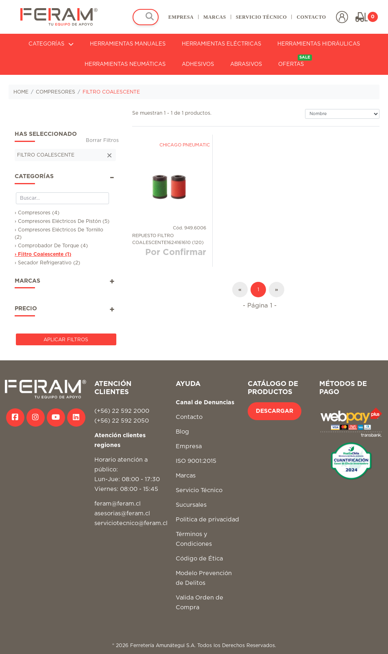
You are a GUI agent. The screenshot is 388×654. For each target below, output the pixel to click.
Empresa (189, 446)
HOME (20, 91)
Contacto (189, 417)
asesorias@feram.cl (122, 513)
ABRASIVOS (246, 64)
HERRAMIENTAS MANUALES (128, 44)
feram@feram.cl (117, 504)
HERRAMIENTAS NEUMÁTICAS (125, 64)
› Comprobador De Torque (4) (51, 245)
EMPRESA (180, 17)
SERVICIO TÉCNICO (261, 17)
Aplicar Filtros (66, 339)
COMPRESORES (55, 91)
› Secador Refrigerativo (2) (47, 262)
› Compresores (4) (37, 212)
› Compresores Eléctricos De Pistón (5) (62, 221)
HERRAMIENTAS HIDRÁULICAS (318, 44)
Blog (182, 432)
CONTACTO (311, 17)
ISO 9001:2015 (196, 461)
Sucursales (191, 505)
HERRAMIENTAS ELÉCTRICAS (221, 44)
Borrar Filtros (102, 140)
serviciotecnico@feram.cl (131, 523)
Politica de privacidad (207, 520)
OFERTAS (295, 60)
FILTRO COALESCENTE (111, 91)
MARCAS (214, 17)
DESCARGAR (274, 411)
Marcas (186, 476)
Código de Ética (199, 559)
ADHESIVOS (198, 64)
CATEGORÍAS (51, 44)
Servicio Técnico (199, 490)
